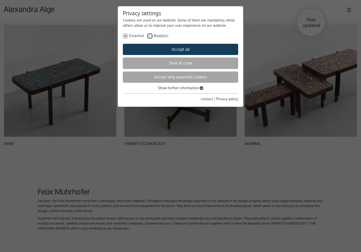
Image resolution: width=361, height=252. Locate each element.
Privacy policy (227, 99)
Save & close (180, 63)
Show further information (180, 88)
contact (207, 99)
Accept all (181, 49)
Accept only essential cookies (180, 77)
